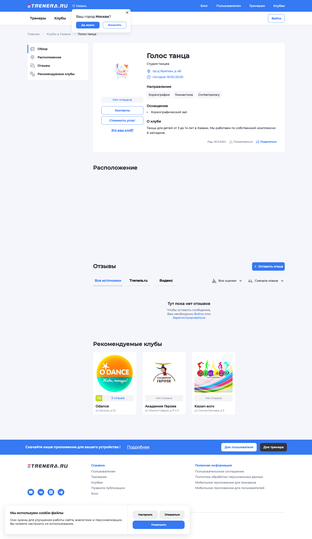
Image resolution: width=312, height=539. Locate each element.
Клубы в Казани (59, 34)
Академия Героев (160, 406)
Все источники (108, 281)
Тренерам (257, 6)
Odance (102, 406)
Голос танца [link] (87, 34)
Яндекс (166, 281)
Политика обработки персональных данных (229, 477)
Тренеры (38, 18)
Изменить (114, 25)
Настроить (145, 514)
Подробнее (138, 447)
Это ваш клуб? (122, 130)
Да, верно (87, 25)
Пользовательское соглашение (219, 471)
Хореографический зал (169, 112)
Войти (276, 18)
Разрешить (158, 524)
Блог (204, 6)
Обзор (39, 48)
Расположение (45, 57)
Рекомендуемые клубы (52, 74)
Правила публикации (108, 488)
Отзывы (40, 65)
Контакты (122, 110)
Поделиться (266, 141)
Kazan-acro (204, 406)
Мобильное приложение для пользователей (229, 488)
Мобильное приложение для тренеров (225, 482)
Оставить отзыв (268, 266)
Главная (33, 34)
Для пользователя (239, 447)
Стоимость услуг (122, 120)
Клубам (279, 6)
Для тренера (273, 447)
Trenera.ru (138, 281)
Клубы (60, 18)
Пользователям (228, 6)
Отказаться (172, 514)
